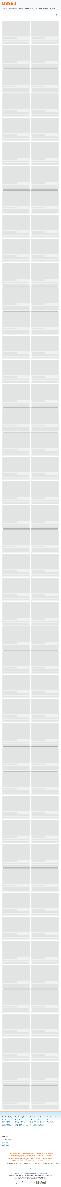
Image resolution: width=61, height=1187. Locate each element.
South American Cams (21, 1125)
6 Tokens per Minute (36, 1120)
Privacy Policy (40, 1153)
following (43, 9)
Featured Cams (6, 1139)
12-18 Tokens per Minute (37, 1121)
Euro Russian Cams (20, 1122)
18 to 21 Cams (6, 1121)
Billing (38, 1158)
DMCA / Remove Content (35, 1155)
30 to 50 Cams (6, 1124)
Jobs (34, 1160)
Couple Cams (5, 1144)
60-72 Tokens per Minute (37, 1124)
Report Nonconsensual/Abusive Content (21, 1158)
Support (50, 1153)
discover (13, 9)
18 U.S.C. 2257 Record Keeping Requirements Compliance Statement (30, 1173)
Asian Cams (18, 1124)
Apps (14, 1160)
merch (52, 9)
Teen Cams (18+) (7, 1120)
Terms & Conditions (28, 1153)
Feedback (48, 1155)
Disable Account (48, 1158)
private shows (31, 9)
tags (21, 9)
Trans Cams (5, 1145)
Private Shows (51, 1120)
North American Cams (21, 1120)
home (5, 9)
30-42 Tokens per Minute (37, 1122)
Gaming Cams (50, 1122)
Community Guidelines (18, 1155)
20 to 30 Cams (6, 1122)
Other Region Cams (20, 1121)
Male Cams (5, 1142)
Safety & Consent (14, 1153)
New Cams (50, 1121)
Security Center (24, 1157)
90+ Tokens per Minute (36, 1125)
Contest (20, 1160)
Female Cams (5, 1141)
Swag (47, 1160)
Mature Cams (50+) (7, 1125)
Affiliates (28, 1160)
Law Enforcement (36, 1157)
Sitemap (41, 1160)
